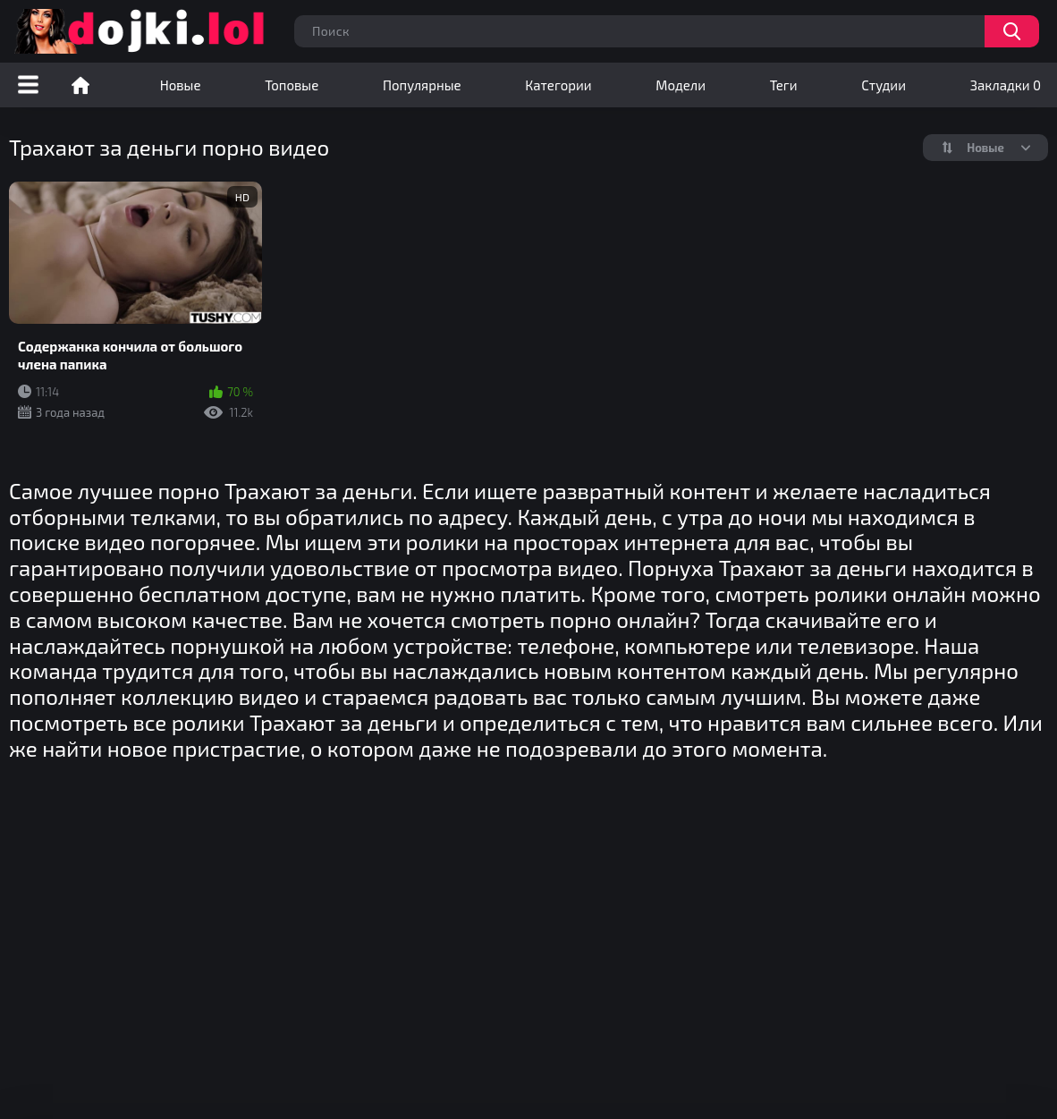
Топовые (291, 85)
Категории (558, 85)
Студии (883, 85)
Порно (80, 85)
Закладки (1005, 85)
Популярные (422, 85)
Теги (784, 85)
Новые (180, 85)
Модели (680, 85)
